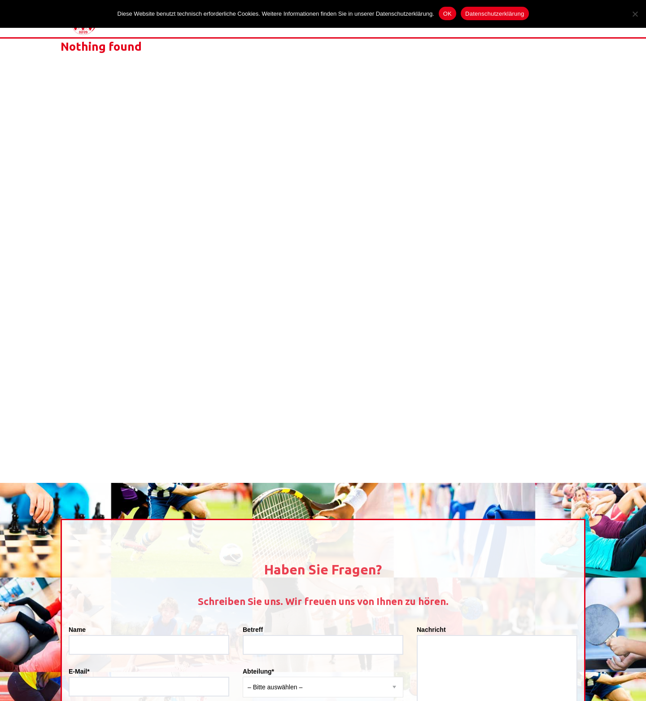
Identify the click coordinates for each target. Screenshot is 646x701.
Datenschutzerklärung (494, 13)
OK (447, 13)
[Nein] (634, 13)
